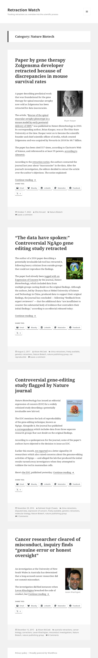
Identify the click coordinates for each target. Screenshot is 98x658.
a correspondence (24, 429)
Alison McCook (40, 351)
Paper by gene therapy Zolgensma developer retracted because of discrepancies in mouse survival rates (41, 70)
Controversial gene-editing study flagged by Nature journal (45, 385)
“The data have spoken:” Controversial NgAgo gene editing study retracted (44, 242)
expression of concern (37, 511)
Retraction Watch (24, 9)
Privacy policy (21, 653)
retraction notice (41, 161)
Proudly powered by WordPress (43, 653)
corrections (27, 632)
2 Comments (22, 516)
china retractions (58, 351)
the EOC (26, 472)
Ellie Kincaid (40, 212)
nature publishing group (58, 354)
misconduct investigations (60, 632)
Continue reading (25, 179)
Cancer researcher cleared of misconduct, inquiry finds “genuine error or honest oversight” (47, 547)
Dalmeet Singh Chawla (48, 508)
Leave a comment (24, 214)
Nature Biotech (56, 212)
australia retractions (63, 629)
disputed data (21, 511)
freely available (72, 351)
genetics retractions (23, 354)
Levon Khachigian (24, 590)
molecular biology (22, 513)
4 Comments (53, 635)
